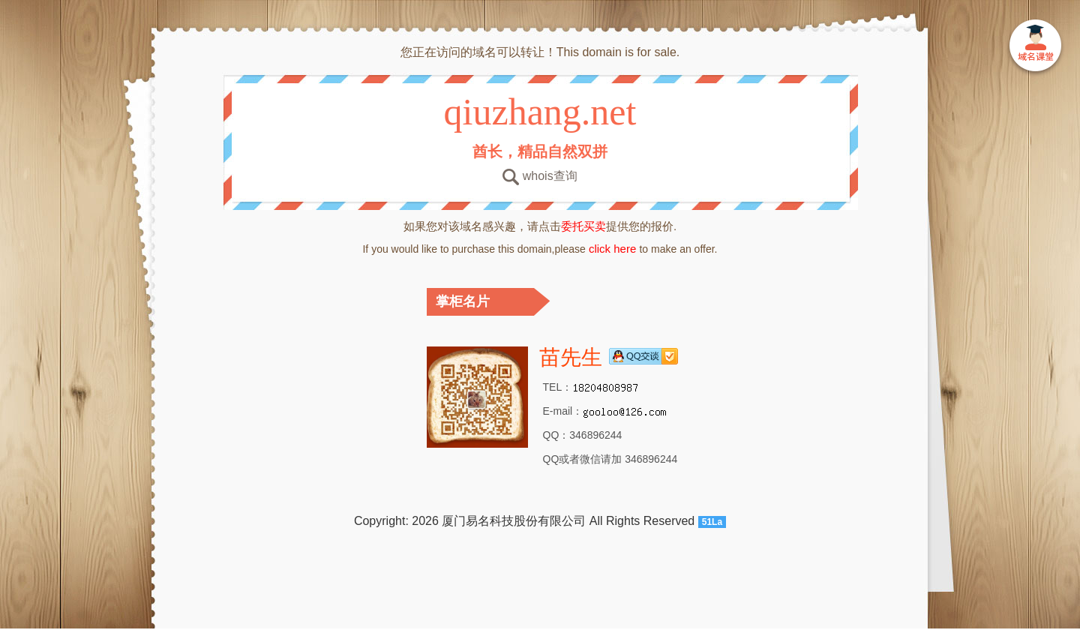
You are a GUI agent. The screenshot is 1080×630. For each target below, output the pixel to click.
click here (613, 248)
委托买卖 (583, 226)
